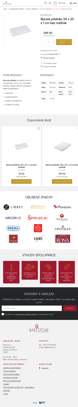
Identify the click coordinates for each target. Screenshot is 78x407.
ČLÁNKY (6, 384)
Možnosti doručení (47, 58)
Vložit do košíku (64, 42)
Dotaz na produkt (48, 66)
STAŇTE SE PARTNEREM (12, 368)
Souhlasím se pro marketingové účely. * (29, 314)
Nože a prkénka (32, 9)
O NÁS (5, 394)
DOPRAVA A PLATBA (10, 378)
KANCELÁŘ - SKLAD (11, 341)
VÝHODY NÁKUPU (9, 371)
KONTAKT (6, 391)
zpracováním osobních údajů (25, 314)
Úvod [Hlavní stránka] (5, 9)
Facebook (43, 368)
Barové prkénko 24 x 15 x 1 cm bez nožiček (21, 166)
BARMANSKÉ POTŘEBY (16, 9)
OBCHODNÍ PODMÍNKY (11, 374)
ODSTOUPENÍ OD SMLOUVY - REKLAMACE (18, 387)
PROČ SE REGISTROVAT (12, 381)
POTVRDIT (70, 308)
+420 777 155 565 (49, 345)
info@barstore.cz (49, 347)
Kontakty (43, 341)
